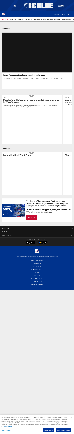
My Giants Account (37, 230)
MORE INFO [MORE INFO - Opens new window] (31, 178)
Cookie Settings (37, 242)
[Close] (71, 418)
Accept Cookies (48, 430)
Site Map (37, 233)
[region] (37, 424)
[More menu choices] (71, 14)
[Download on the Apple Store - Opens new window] (30, 203)
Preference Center (37, 245)
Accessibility (37, 224)
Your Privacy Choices (37, 239)
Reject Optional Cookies (63, 430)
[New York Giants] (37, 212)
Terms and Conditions (37, 221)
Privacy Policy (37, 227)
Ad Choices (37, 236)
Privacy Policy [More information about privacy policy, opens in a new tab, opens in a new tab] (8, 426)
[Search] (68, 14)
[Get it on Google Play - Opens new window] (43, 204)
